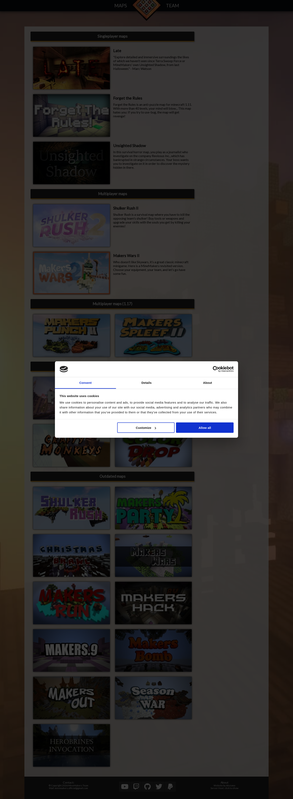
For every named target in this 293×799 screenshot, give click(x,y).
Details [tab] (146, 382)
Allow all (205, 427)
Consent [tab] (85, 382)
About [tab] (207, 382)
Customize (146, 427)
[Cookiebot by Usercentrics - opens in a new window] (216, 369)
